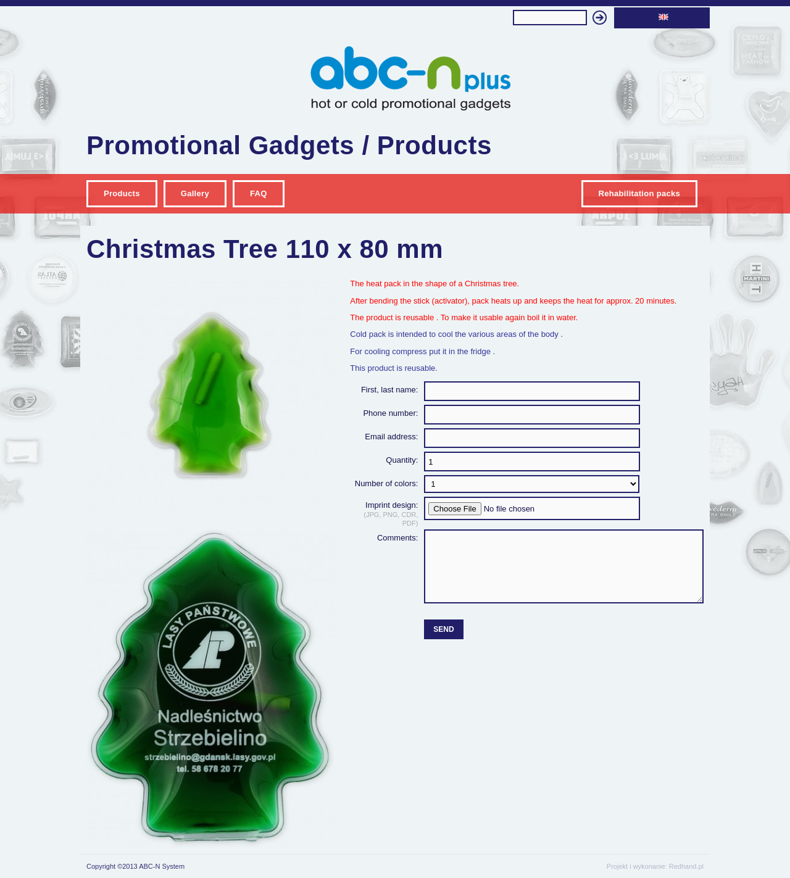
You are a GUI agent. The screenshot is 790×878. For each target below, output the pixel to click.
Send (443, 629)
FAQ (258, 193)
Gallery (195, 193)
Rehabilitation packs (639, 193)
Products (122, 193)
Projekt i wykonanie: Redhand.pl (655, 866)
